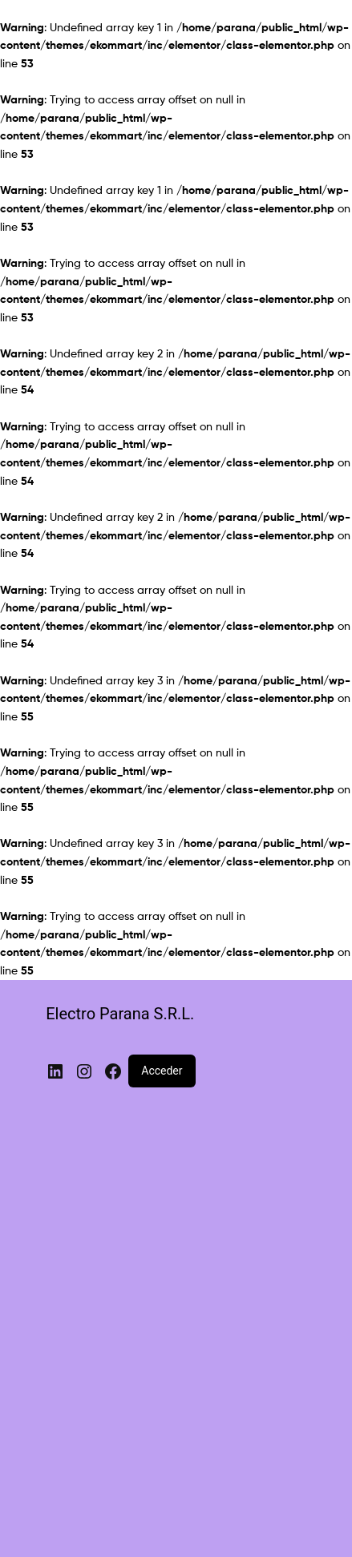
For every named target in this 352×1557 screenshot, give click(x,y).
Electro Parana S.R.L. (120, 1013)
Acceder (161, 1070)
